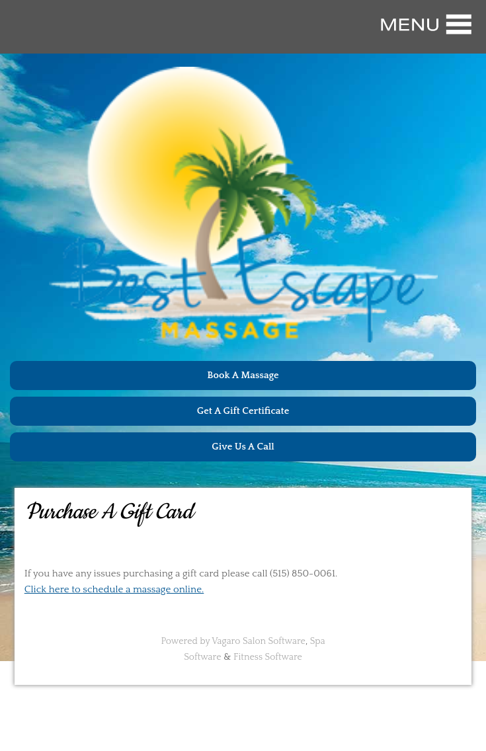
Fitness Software (267, 657)
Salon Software (274, 641)
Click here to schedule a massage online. (114, 589)
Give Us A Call (243, 446)
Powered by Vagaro (200, 641)
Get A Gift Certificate (243, 410)
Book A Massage (242, 375)
